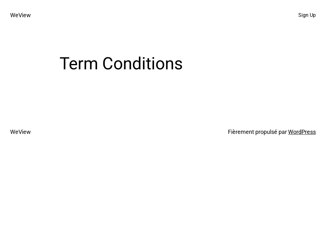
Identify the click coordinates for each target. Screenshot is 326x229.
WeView (20, 15)
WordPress (302, 132)
